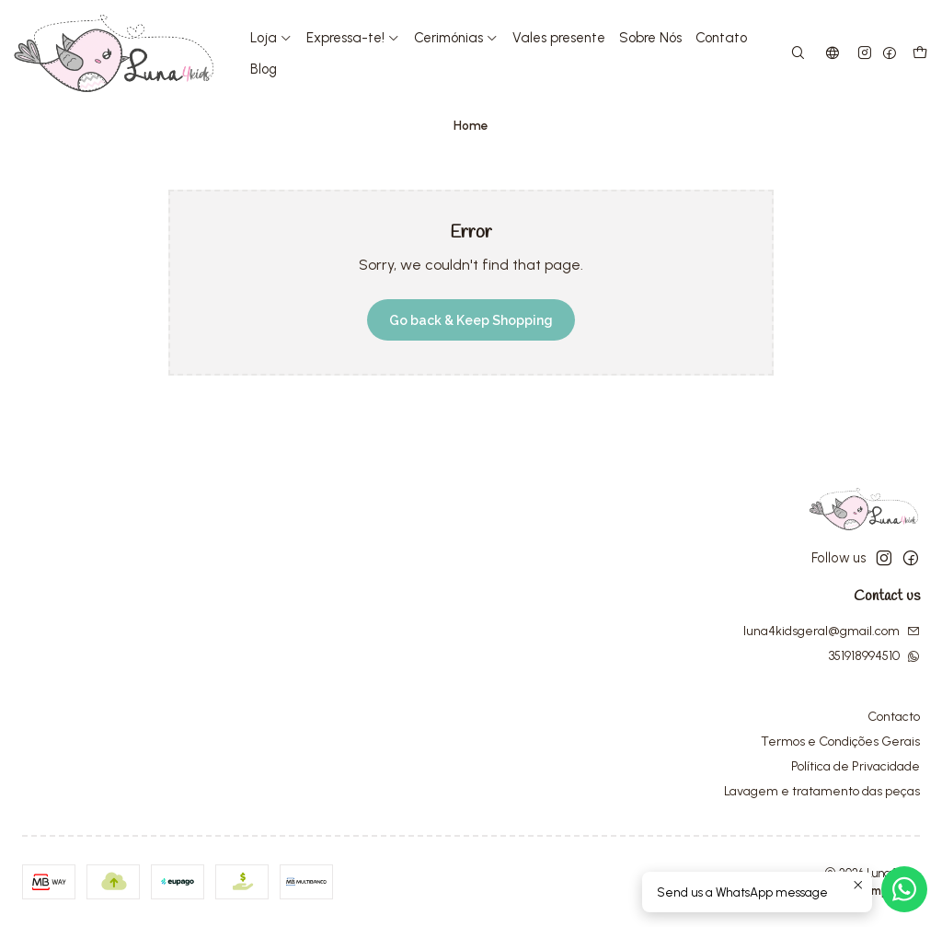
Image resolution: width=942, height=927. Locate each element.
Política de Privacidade (855, 766)
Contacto (893, 716)
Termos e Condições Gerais (840, 741)
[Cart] (920, 54)
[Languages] (832, 54)
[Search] (798, 54)
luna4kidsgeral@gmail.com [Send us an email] (831, 631)
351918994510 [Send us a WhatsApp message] (874, 656)
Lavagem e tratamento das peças (822, 791)
